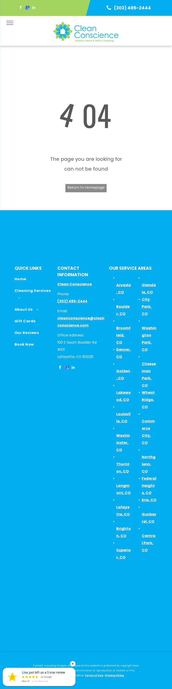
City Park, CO (147, 306)
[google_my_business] (27, 8)
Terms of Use (94, 675)
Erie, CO (149, 500)
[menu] (10, 23)
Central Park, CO (148, 543)
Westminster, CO (123, 442)
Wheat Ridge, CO (148, 399)
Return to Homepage (86, 187)
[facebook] (21, 8)
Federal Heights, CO (149, 485)
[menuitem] (34, 280)
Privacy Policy (114, 675)
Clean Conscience (74, 284)
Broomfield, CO (123, 335)
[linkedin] (34, 8)
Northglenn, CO (148, 464)
